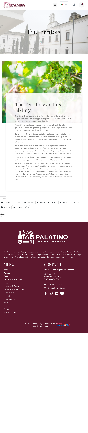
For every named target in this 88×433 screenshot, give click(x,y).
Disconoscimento (50, 323)
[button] (55, 5)
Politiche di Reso (41, 326)
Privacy (26, 323)
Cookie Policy (37, 323)
